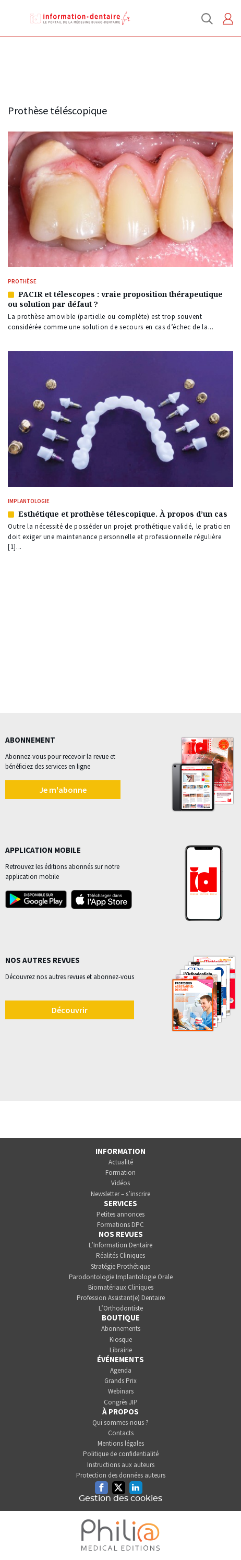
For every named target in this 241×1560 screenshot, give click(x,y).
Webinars (121, 1391)
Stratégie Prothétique (120, 1266)
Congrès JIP (121, 1402)
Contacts (121, 1432)
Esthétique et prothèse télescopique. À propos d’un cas (122, 514)
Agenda (120, 1370)
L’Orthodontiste (121, 1308)
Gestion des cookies (120, 1498)
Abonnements (120, 1328)
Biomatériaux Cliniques (120, 1287)
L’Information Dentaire (120, 1245)
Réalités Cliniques (120, 1255)
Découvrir (70, 1010)
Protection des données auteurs (120, 1475)
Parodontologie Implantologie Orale (121, 1276)
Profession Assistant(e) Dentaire (121, 1297)
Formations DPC (120, 1224)
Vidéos (120, 1182)
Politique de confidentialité (121, 1453)
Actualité (121, 1162)
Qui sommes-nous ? (120, 1422)
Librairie (121, 1349)
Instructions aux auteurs (120, 1464)
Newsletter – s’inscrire (120, 1193)
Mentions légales (121, 1443)
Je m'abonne (63, 789)
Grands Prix (120, 1380)
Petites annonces (120, 1214)
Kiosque (121, 1339)
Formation (120, 1172)
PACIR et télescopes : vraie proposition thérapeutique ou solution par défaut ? (115, 299)
